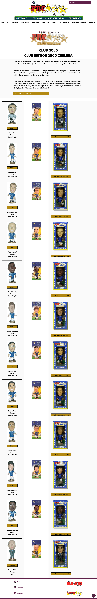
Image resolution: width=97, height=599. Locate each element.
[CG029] (12, 287)
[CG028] (12, 247)
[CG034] (12, 485)
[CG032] (12, 406)
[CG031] (12, 366)
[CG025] (12, 128)
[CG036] (12, 565)
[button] (5, 23)
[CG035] (12, 525)
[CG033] (12, 446)
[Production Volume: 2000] (61, 136)
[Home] (15, 582)
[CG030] (12, 326)
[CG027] (12, 207)
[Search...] (80, 2)
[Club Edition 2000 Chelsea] (31, 93)
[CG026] (12, 167)
